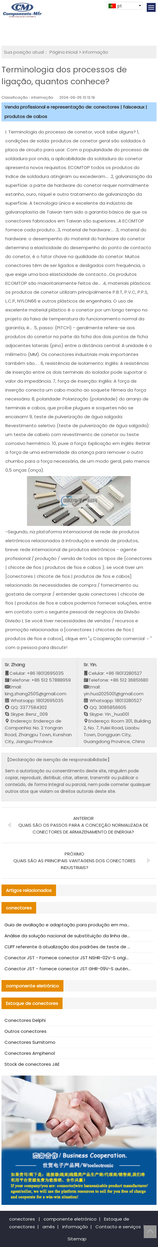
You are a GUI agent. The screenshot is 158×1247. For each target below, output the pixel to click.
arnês (48, 1227)
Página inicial (64, 52)
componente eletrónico (70, 1219)
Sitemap (77, 1239)
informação (95, 52)
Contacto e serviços (118, 1227)
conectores (22, 1219)
